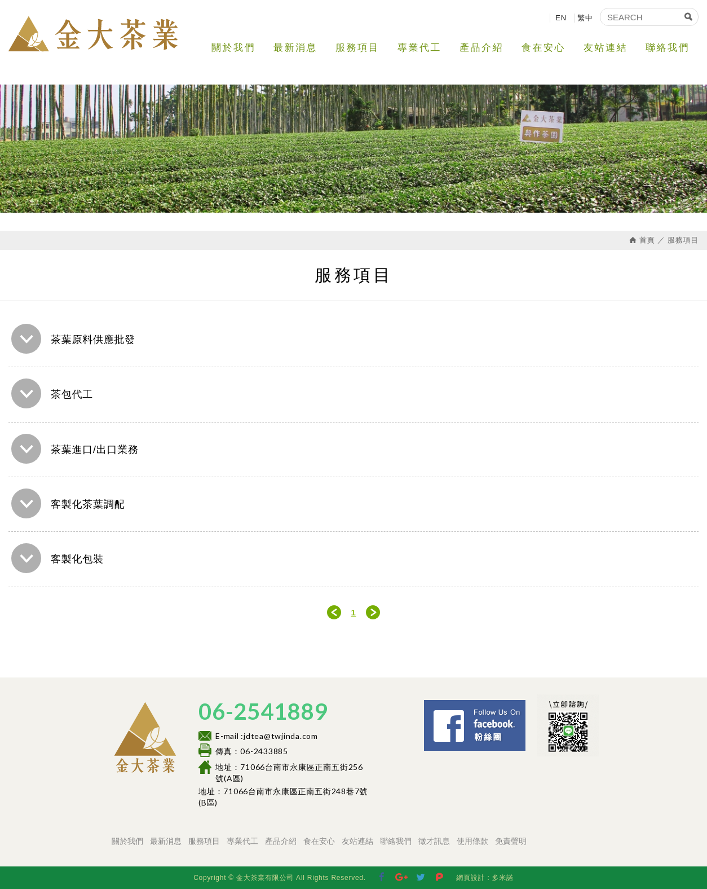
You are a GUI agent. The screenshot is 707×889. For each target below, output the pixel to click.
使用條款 (472, 841)
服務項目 (357, 47)
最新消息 (295, 47)
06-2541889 (263, 711)
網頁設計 (470, 878)
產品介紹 (481, 47)
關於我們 (233, 47)
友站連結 (606, 47)
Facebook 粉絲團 (529, 705)
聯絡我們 (668, 47)
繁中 (585, 18)
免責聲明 (511, 841)
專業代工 (419, 47)
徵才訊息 (434, 841)
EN (561, 18)
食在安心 (543, 47)
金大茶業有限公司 (93, 33)
